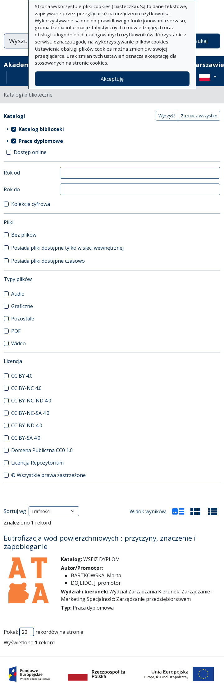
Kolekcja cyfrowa (30, 204)
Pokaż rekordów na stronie (43, 632)
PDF (16, 331)
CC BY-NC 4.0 (26, 388)
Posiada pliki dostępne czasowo (48, 260)
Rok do (12, 189)
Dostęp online (30, 152)
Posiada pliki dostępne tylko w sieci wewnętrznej (67, 247)
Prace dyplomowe (41, 141)
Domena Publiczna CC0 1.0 (42, 450)
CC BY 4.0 (22, 375)
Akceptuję (112, 78)
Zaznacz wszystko (199, 116)
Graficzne (22, 306)
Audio (18, 293)
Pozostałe (22, 318)
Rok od (12, 172)
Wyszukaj (196, 41)
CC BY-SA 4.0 (25, 437)
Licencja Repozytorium (37, 462)
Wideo (18, 343)
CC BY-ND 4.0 (26, 425)
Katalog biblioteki (41, 129)
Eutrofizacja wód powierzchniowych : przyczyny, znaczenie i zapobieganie (100, 542)
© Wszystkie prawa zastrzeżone (48, 475)
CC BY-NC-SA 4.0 (30, 413)
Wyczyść (167, 116)
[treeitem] (112, 129)
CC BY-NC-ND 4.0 (31, 400)
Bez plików (23, 234)
